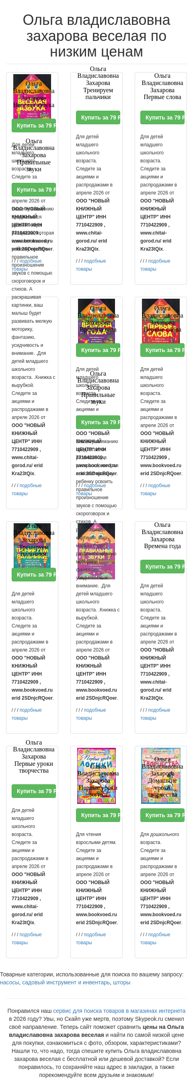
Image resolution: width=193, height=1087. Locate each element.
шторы (121, 982)
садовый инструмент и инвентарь (66, 982)
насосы (9, 982)
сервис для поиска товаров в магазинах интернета (119, 1011)
